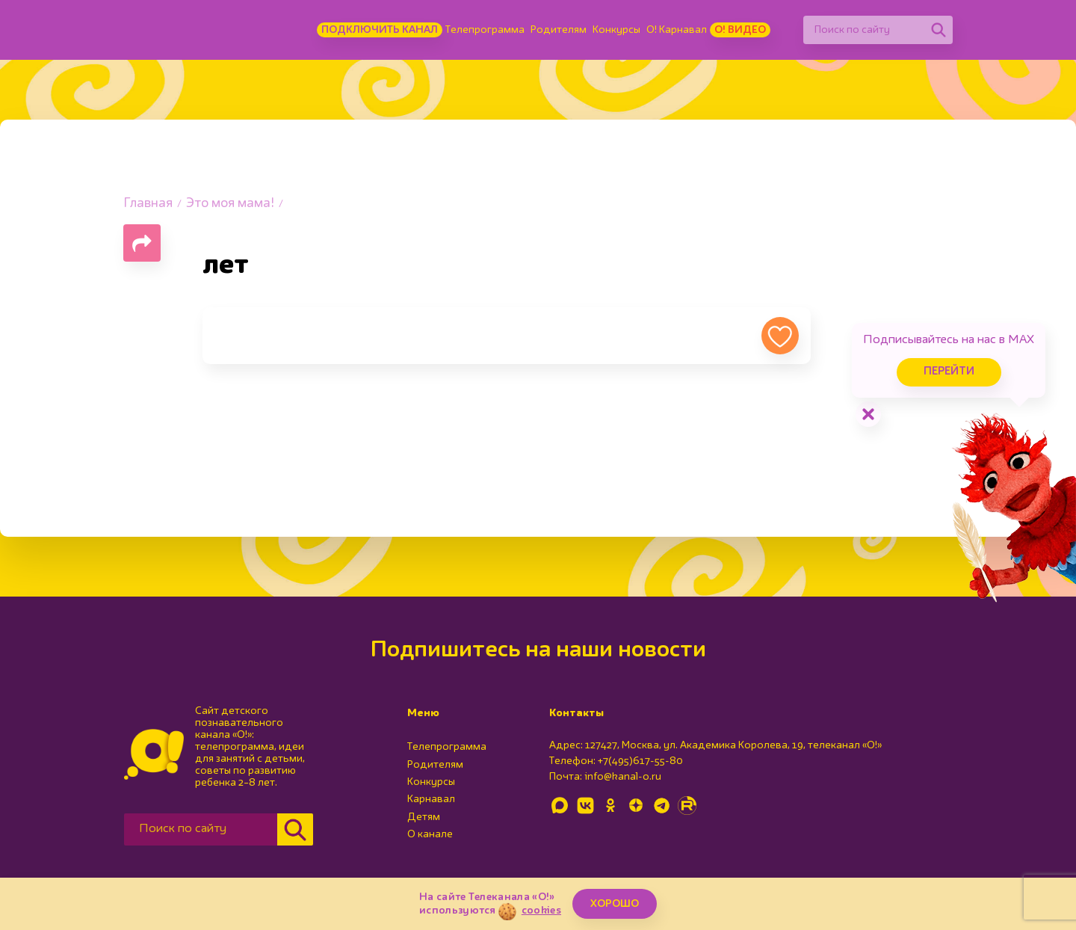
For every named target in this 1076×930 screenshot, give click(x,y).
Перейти (949, 372)
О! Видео (740, 29)
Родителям (559, 29)
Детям (423, 817)
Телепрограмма (485, 29)
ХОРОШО (614, 903)
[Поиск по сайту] (863, 30)
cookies (541, 910)
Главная (148, 203)
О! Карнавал (676, 29)
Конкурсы (616, 29)
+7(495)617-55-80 (640, 761)
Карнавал (431, 799)
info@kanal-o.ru (622, 776)
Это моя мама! (230, 203)
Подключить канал (379, 29)
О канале (430, 834)
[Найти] (938, 30)
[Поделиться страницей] (142, 243)
